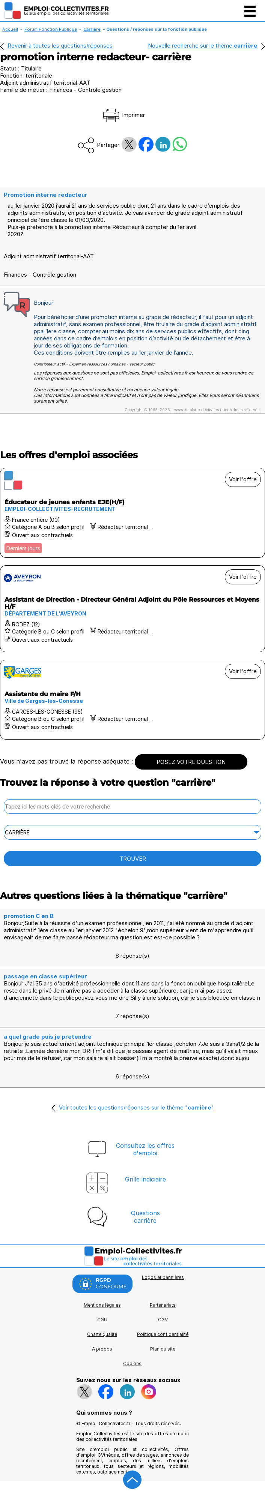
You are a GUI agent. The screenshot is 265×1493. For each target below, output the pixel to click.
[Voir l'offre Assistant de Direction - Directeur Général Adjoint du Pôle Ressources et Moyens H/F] (132, 609)
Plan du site (162, 1349)
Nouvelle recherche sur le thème (202, 45)
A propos (102, 1349)
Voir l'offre (243, 479)
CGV (163, 1319)
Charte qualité (102, 1334)
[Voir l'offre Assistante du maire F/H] (132, 699)
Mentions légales (102, 1305)
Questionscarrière (145, 1216)
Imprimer (123, 114)
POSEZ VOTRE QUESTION (191, 761)
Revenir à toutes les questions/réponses (60, 45)
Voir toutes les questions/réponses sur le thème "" (136, 1107)
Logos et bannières (163, 1277)
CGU (102, 1319)
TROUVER (132, 858)
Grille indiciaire (145, 1179)
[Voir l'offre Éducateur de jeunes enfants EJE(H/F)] (132, 512)
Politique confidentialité (162, 1334)
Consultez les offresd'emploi (145, 1149)
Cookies (132, 1363)
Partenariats (163, 1305)
